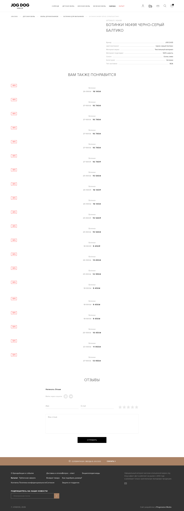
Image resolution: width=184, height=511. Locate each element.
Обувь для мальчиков (49, 16)
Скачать (110, 461)
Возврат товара (52, 478)
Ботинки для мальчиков (73, 16)
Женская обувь (84, 6)
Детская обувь (68, 6)
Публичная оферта (27, 478)
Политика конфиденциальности (32, 482)
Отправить (92, 440)
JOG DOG (14, 16)
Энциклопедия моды (91, 473)
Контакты (15, 482)
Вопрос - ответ (68, 473)
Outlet (121, 6)
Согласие (50, 482)
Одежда (112, 6)
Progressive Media (163, 507)
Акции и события (26, 473)
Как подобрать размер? (72, 478)
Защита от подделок (70, 482)
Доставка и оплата (54, 473)
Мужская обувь (99, 6)
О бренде (55, 6)
